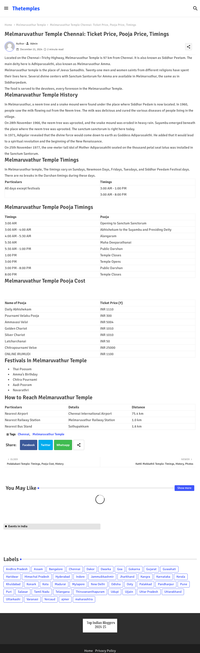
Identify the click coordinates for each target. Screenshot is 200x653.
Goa (119, 569)
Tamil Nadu (41, 592)
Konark (31, 584)
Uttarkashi (13, 599)
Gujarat (151, 569)
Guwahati (169, 569)
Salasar (23, 592)
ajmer (65, 599)
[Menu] (6, 8)
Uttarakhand (172, 592)
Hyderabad (62, 577)
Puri (9, 592)
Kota (45, 584)
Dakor (90, 569)
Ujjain (129, 592)
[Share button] (78, 445)
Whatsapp (63, 445)
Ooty (130, 584)
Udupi (115, 592)
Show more (184, 488)
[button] (195, 8)
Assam (38, 569)
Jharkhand (127, 577)
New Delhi (98, 584)
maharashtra (84, 599)
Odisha (116, 584)
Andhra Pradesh (17, 569)
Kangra (145, 577)
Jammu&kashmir (102, 577)
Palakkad (145, 584)
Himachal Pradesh (36, 577)
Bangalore (56, 569)
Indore (80, 577)
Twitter (45, 445)
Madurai (60, 584)
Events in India (17, 526)
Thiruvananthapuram (90, 592)
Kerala (180, 577)
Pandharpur (166, 584)
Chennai (23, 434)
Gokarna (134, 569)
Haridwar (12, 577)
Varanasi (32, 599)
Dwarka (106, 569)
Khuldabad (13, 584)
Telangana (63, 592)
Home (8, 25)
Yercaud (49, 599)
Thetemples (26, 8)
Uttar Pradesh (148, 592)
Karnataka (163, 577)
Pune (183, 584)
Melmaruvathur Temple (31, 25)
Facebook (28, 445)
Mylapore (78, 584)
